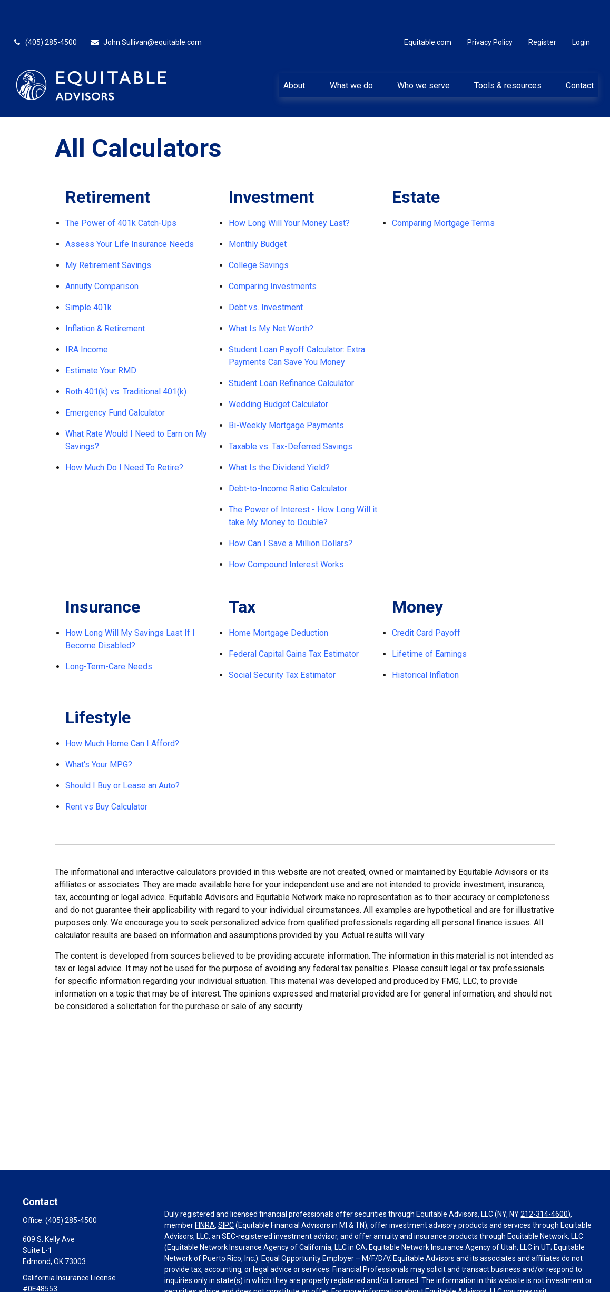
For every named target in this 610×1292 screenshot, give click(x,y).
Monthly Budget (258, 213)
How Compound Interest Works (286, 533)
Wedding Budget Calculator (278, 373)
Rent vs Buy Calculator (106, 775)
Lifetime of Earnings (429, 622)
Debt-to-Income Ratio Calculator (288, 457)
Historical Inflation (425, 643)
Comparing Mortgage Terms (443, 191)
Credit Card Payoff (426, 601)
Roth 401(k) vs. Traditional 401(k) (125, 360)
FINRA (205, 1193)
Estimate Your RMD (100, 339)
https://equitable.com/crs (206, 1271)
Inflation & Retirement (105, 297)
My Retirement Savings (108, 234)
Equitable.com (427, 10)
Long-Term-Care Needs (108, 635)
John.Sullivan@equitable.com (146, 10)
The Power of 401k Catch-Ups (120, 191)
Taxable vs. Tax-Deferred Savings (290, 415)
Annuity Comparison (102, 255)
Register (542, 10)
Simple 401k (88, 276)
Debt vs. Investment (266, 276)
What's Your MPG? (98, 733)
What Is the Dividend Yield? (279, 436)
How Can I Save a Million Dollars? (290, 512)
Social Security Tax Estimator (282, 643)
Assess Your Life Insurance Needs (129, 213)
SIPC (226, 1193)
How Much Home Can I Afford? (122, 712)
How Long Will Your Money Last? (289, 191)
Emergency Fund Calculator (115, 381)
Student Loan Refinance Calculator (291, 352)
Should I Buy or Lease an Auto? (122, 754)
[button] (294, 53)
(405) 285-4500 (44, 10)
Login (581, 10)
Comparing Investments (273, 255)
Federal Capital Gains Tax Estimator (294, 622)
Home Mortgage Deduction (278, 601)
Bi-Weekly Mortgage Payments (286, 394)
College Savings (259, 234)
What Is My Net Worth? (271, 297)
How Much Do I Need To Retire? (124, 436)
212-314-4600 (544, 1182)
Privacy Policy (490, 10)
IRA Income (86, 318)
